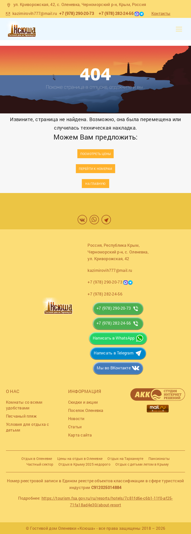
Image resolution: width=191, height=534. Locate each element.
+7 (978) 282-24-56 (116, 13)
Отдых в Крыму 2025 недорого (84, 464)
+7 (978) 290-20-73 (76, 13)
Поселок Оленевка (85, 410)
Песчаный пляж (21, 416)
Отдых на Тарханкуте (125, 458)
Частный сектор (39, 464)
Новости (76, 418)
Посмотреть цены (95, 154)
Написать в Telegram (113, 352)
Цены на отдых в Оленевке (79, 458)
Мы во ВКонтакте (113, 367)
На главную (95, 184)
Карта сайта (80, 434)
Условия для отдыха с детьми (27, 427)
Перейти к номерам (95, 169)
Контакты (161, 13)
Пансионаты (159, 458)
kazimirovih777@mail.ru (34, 13)
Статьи (75, 426)
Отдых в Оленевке (36, 458)
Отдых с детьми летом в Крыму (142, 464)
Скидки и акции (83, 402)
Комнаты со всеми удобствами (24, 404)
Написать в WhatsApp (114, 337)
